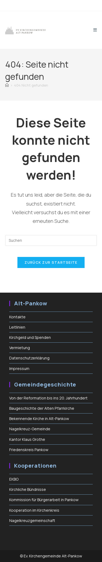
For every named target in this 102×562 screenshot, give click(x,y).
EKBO (13, 479)
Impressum (19, 368)
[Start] (7, 85)
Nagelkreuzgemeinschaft (32, 520)
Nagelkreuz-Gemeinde (29, 428)
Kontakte (17, 316)
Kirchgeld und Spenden (30, 337)
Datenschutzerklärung (29, 358)
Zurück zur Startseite (50, 262)
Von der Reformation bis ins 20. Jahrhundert (48, 398)
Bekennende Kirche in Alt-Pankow (39, 418)
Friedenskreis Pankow (28, 449)
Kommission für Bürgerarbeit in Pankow (44, 499)
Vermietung (19, 347)
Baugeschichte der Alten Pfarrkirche (41, 408)
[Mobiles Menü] (95, 30)
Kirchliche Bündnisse (27, 489)
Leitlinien (17, 327)
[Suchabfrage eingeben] (51, 240)
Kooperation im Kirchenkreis (34, 510)
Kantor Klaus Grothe (27, 439)
